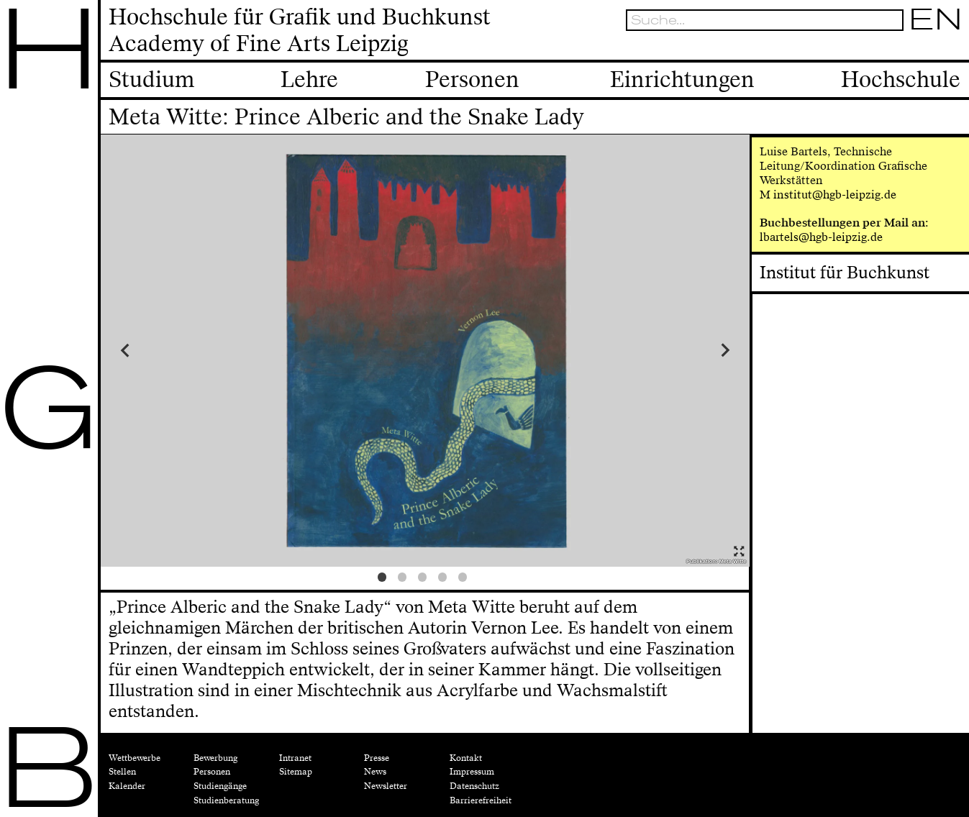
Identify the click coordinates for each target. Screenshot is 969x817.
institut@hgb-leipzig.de (834, 194)
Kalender (127, 786)
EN (936, 19)
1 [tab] (385, 579)
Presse (376, 758)
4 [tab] (445, 579)
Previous (182, 351)
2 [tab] (405, 579)
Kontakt (466, 758)
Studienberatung (226, 800)
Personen (212, 771)
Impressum (472, 771)
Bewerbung (215, 758)
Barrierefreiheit (480, 800)
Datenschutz (474, 786)
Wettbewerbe (134, 758)
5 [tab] (465, 579)
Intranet (295, 758)
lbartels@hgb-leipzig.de (821, 237)
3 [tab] (425, 579)
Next (668, 351)
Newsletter (385, 786)
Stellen (122, 771)
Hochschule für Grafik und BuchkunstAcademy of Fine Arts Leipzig (300, 30)
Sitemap (295, 771)
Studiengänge (220, 786)
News (375, 771)
